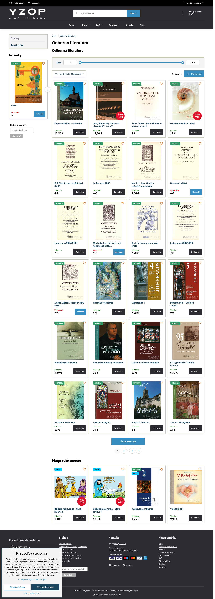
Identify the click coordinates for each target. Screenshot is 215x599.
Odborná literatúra (167, 552)
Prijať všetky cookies (45, 587)
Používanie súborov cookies (70, 555)
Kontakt (162, 567)
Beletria (162, 549)
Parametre (194, 74)
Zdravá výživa (164, 561)
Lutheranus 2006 (101, 183)
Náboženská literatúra (168, 546)
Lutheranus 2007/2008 (65, 243)
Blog (161, 543)
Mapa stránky (64, 561)
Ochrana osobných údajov (70, 558)
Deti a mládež (164, 555)
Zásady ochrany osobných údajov (124, 590)
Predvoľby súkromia (100, 590)
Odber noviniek (18, 125)
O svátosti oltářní (178, 183)
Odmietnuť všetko (17, 587)
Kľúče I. (14, 106)
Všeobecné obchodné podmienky (73, 546)
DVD (160, 558)
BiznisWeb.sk (115, 594)
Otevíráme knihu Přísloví (182, 123)
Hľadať (133, 13)
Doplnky (162, 564)
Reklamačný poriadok (68, 552)
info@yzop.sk (120, 543)
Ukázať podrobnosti (32, 593)
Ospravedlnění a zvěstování (68, 123)
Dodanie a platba (66, 549)
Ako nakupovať (65, 543)
